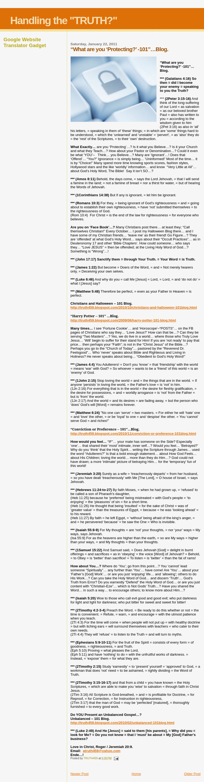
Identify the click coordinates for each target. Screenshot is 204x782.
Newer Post (80, 774)
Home (136, 774)
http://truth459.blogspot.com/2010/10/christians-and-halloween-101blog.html (134, 307)
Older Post (192, 774)
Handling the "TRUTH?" (63, 20)
